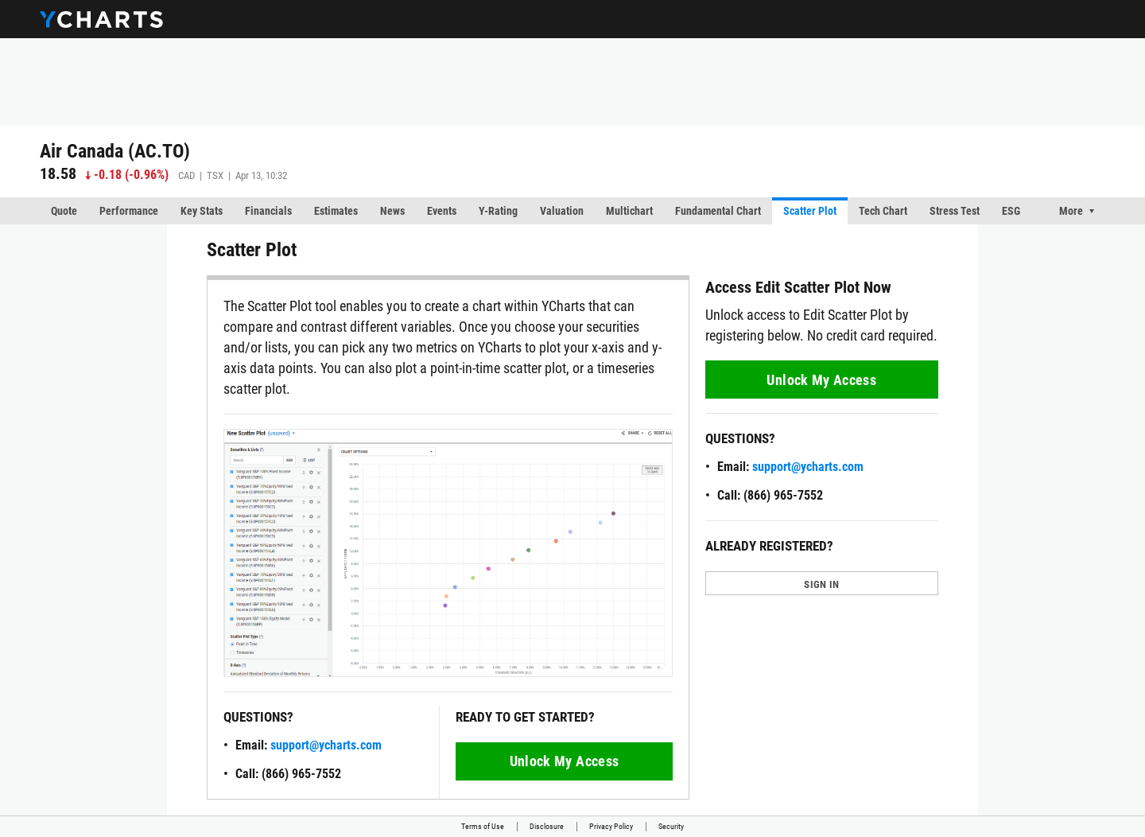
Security (671, 826)
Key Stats (201, 210)
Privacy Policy (611, 826)
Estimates (336, 210)
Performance (128, 210)
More (1071, 210)
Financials (268, 210)
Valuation (562, 210)
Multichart (629, 210)
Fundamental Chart (718, 210)
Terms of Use (482, 826)
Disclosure (547, 826)
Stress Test (955, 210)
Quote (64, 210)
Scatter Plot (809, 210)
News (392, 210)
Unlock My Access (564, 761)
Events (441, 210)
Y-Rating (498, 210)
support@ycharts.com (326, 745)
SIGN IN (821, 584)
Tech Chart (883, 210)
